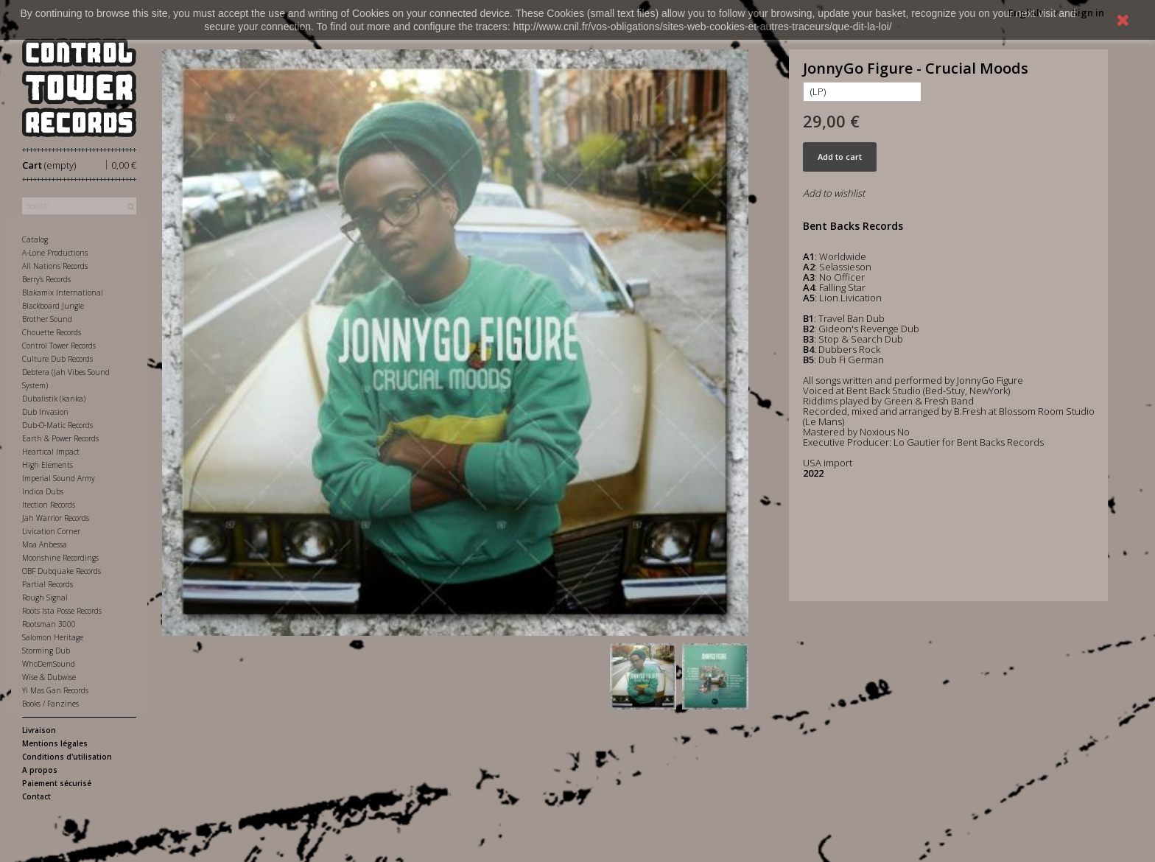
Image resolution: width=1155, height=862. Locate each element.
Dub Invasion (45, 412)
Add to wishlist (834, 193)
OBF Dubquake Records (61, 571)
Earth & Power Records (60, 438)
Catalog (35, 239)
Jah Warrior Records (55, 518)
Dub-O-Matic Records (57, 425)
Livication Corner (51, 531)
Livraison (39, 730)
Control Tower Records (59, 345)
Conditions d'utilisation (67, 756)
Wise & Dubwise (49, 677)
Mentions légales (55, 743)
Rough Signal (45, 597)
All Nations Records (55, 266)
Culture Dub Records (57, 359)
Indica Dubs (42, 491)
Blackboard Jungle (53, 306)
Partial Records (47, 584)
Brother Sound (47, 319)
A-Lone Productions (55, 253)
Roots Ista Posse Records (62, 611)
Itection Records (48, 505)
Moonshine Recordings (60, 558)
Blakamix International (62, 292)
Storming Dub (46, 650)
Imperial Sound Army (58, 478)
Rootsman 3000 (49, 624)
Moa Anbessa (44, 544)
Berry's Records (46, 279)
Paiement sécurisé (56, 783)
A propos (39, 770)
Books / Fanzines (50, 703)
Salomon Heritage (52, 637)
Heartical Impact (51, 451)
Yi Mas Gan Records (55, 690)
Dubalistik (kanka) (53, 398)
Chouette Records (51, 332)
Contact (36, 796)
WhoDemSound (48, 664)
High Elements (47, 465)
